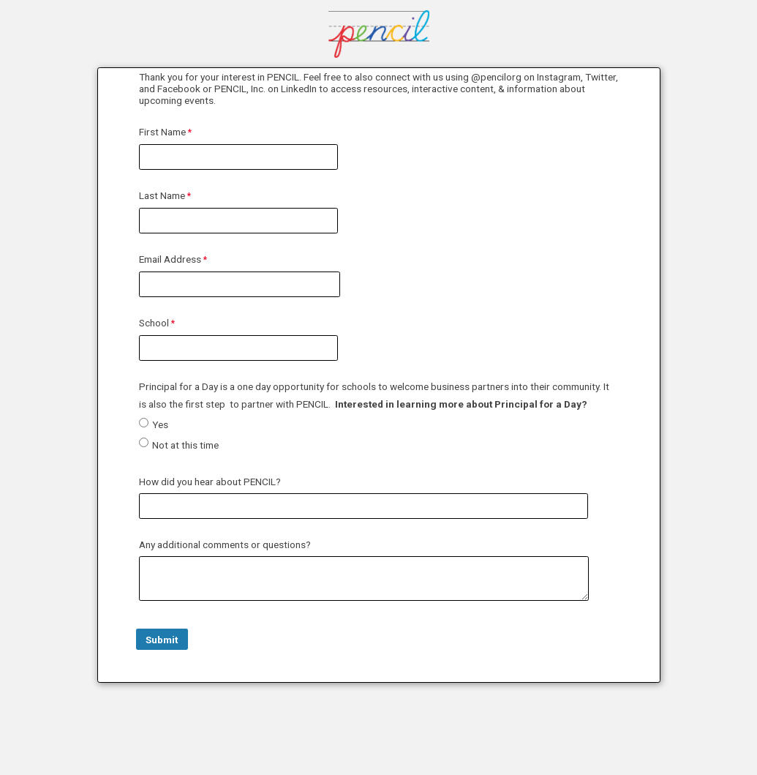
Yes (160, 424)
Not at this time (185, 445)
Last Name (162, 195)
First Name (162, 132)
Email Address (170, 259)
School (154, 323)
